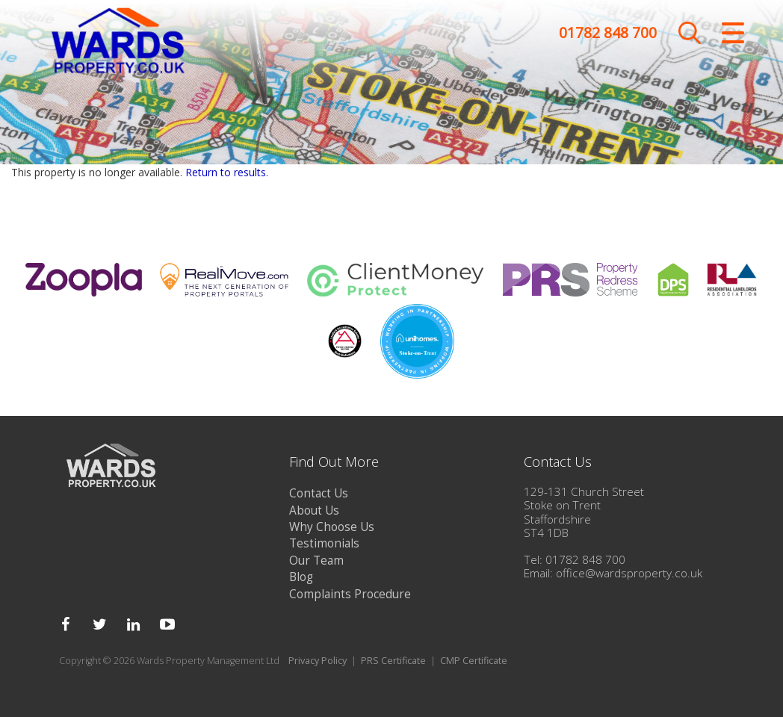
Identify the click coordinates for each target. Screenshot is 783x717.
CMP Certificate (473, 660)
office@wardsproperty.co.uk (629, 573)
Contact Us (318, 493)
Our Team (316, 560)
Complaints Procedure (350, 594)
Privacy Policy (317, 660)
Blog (301, 577)
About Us (314, 510)
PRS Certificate (393, 660)
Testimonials (324, 543)
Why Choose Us (331, 527)
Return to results (225, 172)
